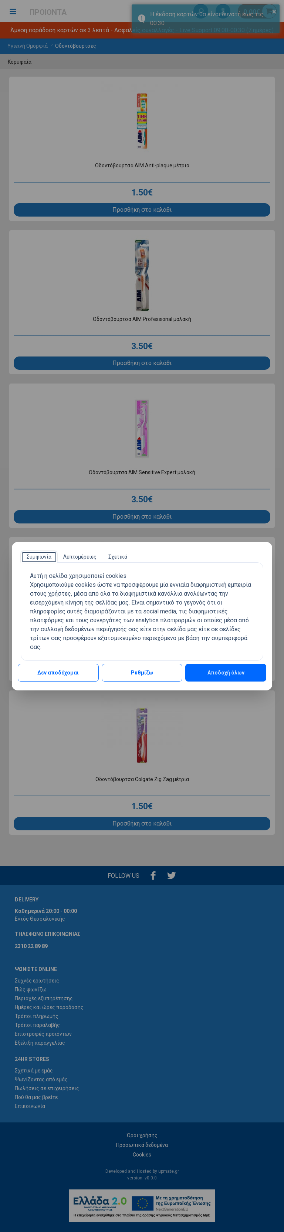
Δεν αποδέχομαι (58, 673)
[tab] (39, 557)
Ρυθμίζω (142, 673)
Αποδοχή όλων (225, 673)
